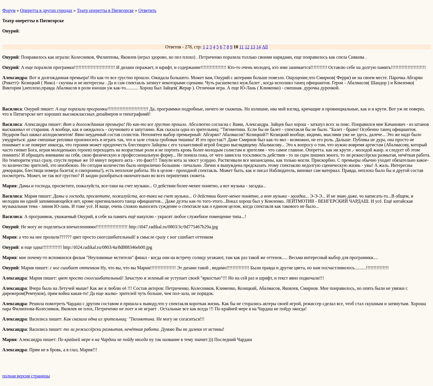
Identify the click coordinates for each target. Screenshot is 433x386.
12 (247, 46)
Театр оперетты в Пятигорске (105, 10)
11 (241, 46)
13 (252, 46)
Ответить (147, 10)
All (265, 46)
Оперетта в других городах (46, 10)
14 (258, 46)
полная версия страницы (26, 375)
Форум (8, 10)
